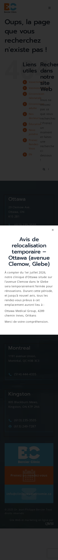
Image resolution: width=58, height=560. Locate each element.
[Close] (53, 230)
